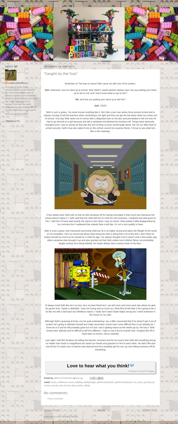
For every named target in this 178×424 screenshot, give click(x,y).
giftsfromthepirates (105, 382)
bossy (53, 382)
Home (101, 410)
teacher (79, 385)
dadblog (78, 382)
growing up (149, 382)
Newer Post (51, 410)
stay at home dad (67, 385)
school (47, 385)
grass (140, 382)
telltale (87, 385)
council (71, 382)
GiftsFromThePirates (18, 83)
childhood (62, 382)
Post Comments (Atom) (67, 417)
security (54, 385)
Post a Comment (55, 399)
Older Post (150, 410)
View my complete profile (16, 114)
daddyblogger (90, 382)
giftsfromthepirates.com (126, 382)
